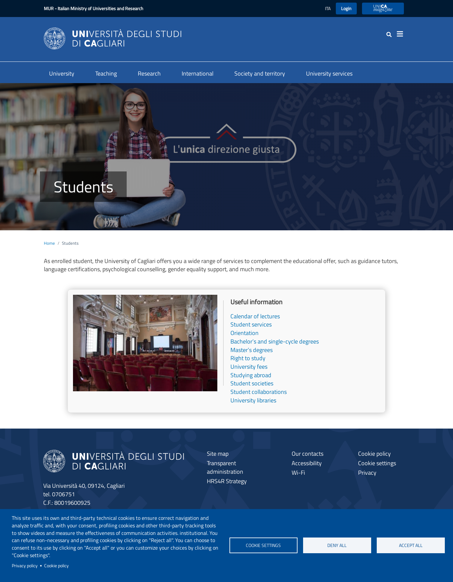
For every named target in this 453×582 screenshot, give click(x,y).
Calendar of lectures (255, 316)
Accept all (411, 545)
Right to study (247, 358)
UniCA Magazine (383, 8)
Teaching (106, 73)
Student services (251, 324)
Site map (217, 453)
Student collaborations (258, 391)
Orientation (244, 332)
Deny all (337, 545)
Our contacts (307, 453)
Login (346, 8)
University (61, 73)
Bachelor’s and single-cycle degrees (274, 341)
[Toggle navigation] (402, 34)
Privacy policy (25, 565)
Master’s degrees (251, 349)
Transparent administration (225, 467)
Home (49, 243)
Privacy (367, 472)
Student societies (251, 383)
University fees (248, 366)
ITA (328, 8)
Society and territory (259, 73)
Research (149, 73)
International (197, 73)
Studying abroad (250, 375)
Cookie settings (263, 545)
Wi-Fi (298, 472)
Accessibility (307, 463)
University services (329, 73)
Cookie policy (56, 565)
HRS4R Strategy (227, 481)
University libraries (253, 400)
